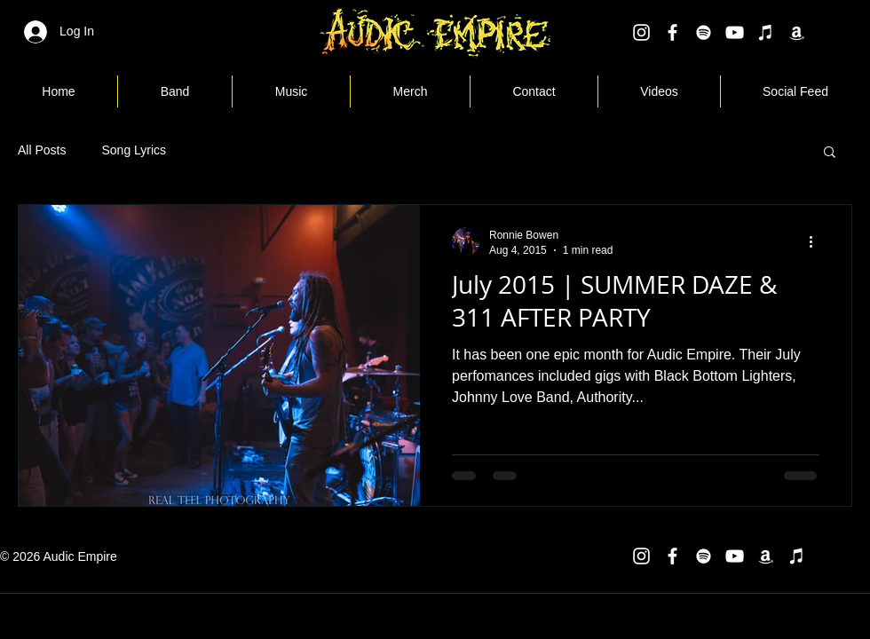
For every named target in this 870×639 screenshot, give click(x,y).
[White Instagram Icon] (641, 32)
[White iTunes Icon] (766, 32)
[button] (829, 153)
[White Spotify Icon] (703, 32)
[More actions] (816, 241)
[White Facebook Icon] (672, 32)
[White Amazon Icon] (797, 32)
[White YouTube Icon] (735, 32)
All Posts (42, 150)
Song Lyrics (133, 150)
